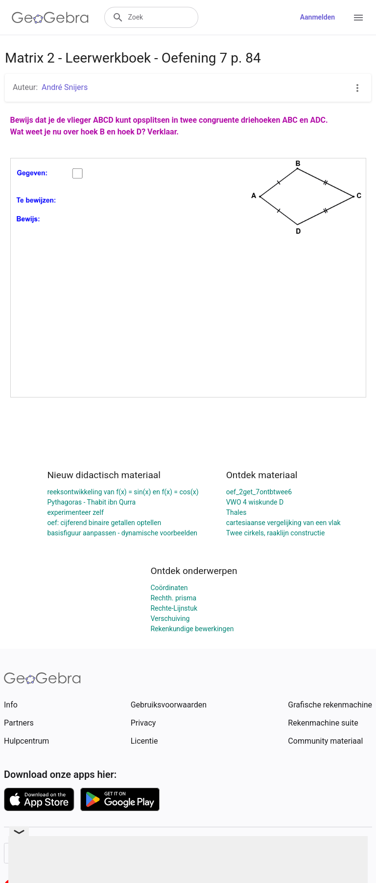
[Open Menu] (358, 17)
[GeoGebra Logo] (50, 17)
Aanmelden (317, 17)
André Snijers (65, 87)
